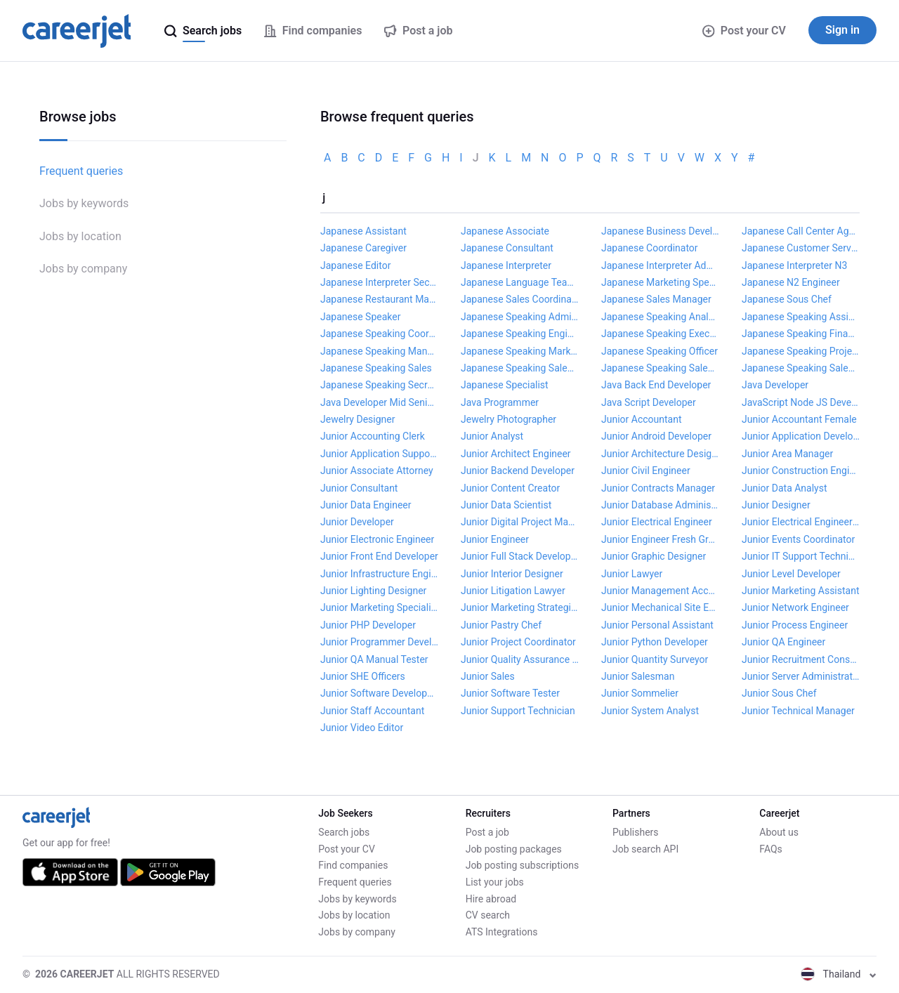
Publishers (635, 832)
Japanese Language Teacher (520, 282)
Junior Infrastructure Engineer (379, 573)
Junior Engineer (495, 539)
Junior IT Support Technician (801, 556)
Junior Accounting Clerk (372, 436)
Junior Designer (776, 505)
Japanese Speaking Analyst (660, 316)
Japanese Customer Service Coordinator (801, 248)
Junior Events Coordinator (798, 539)
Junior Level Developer (791, 573)
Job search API (645, 849)
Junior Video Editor (361, 727)
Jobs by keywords (84, 203)
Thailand (839, 974)
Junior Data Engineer (366, 505)
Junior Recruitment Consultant (801, 659)
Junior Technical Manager (798, 710)
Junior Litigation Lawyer (513, 590)
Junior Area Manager (787, 453)
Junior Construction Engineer (801, 470)
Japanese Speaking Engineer (520, 333)
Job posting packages (514, 849)
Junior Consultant (359, 488)
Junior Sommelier (639, 693)
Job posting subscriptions (522, 865)
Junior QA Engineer (783, 641)
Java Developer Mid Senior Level (379, 402)
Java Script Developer (648, 402)
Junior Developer (357, 521)
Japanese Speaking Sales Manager (801, 368)
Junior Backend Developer (518, 470)
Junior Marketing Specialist (379, 607)
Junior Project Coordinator (518, 641)
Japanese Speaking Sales (376, 368)
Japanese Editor (355, 265)
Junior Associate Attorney (376, 470)
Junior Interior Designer (512, 573)
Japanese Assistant (363, 231)
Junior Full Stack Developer (520, 556)
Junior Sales (488, 676)
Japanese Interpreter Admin (660, 265)
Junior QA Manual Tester (374, 659)
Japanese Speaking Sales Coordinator (660, 368)
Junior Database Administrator (660, 505)
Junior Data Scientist (506, 505)
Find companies (353, 865)
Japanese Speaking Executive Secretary (660, 333)
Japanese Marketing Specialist (660, 282)
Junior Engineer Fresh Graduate (660, 539)
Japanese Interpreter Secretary (379, 282)
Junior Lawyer (631, 573)
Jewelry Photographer (508, 419)
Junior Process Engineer (795, 625)
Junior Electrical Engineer (656, 521)
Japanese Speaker (360, 316)
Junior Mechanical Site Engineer (660, 607)
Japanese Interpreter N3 (794, 265)
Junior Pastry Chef (501, 625)
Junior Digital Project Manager (520, 521)
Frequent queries (81, 171)
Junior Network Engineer (795, 607)
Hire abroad (491, 899)
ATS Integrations (502, 932)
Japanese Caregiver (363, 248)
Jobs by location (80, 236)
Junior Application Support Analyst (379, 453)
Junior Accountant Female (799, 419)
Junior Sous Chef (779, 693)
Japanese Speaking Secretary (379, 384)
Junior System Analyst (650, 710)
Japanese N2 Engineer (791, 282)
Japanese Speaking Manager (379, 351)
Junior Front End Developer (379, 556)
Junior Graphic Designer (653, 556)
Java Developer (775, 384)
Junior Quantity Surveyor (654, 659)
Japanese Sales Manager (656, 299)
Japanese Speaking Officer (659, 351)
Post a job (487, 832)
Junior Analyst (492, 436)
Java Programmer (500, 402)
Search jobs (343, 832)
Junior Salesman (637, 676)
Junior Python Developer (654, 641)
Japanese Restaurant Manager (379, 299)
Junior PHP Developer (368, 625)
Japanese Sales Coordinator (520, 299)
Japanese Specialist (505, 384)
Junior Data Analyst (784, 488)
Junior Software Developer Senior (379, 693)
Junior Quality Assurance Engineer (520, 659)
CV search (488, 915)
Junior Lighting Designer (373, 590)
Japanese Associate (505, 231)
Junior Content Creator (510, 488)
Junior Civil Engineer (645, 470)
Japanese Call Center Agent (801, 231)
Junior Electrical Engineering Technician (801, 521)
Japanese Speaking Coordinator (379, 333)
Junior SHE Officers (362, 676)
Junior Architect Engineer (516, 453)
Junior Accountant (641, 419)
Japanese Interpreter (506, 265)
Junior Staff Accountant (372, 710)
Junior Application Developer (801, 436)
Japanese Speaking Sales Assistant (520, 368)
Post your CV (744, 30)
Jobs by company (83, 268)
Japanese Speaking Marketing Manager (520, 351)
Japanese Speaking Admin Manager (520, 316)
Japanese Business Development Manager (660, 231)
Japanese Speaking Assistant (801, 316)
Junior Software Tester (510, 693)
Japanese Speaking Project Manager (801, 351)
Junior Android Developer (656, 436)
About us (779, 832)
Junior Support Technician (518, 710)
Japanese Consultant (507, 248)
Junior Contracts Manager (658, 488)
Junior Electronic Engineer (377, 539)
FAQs (770, 849)
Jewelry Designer (357, 419)
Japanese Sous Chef (787, 299)
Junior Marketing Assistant (801, 590)
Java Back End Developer (656, 384)
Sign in (842, 30)
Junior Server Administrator (801, 676)
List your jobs (495, 882)
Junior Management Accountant (660, 590)
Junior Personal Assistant (657, 625)
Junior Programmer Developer (379, 641)
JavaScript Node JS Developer (801, 402)
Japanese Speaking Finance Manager (801, 333)
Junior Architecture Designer (660, 453)
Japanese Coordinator (649, 248)
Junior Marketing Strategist (520, 607)
